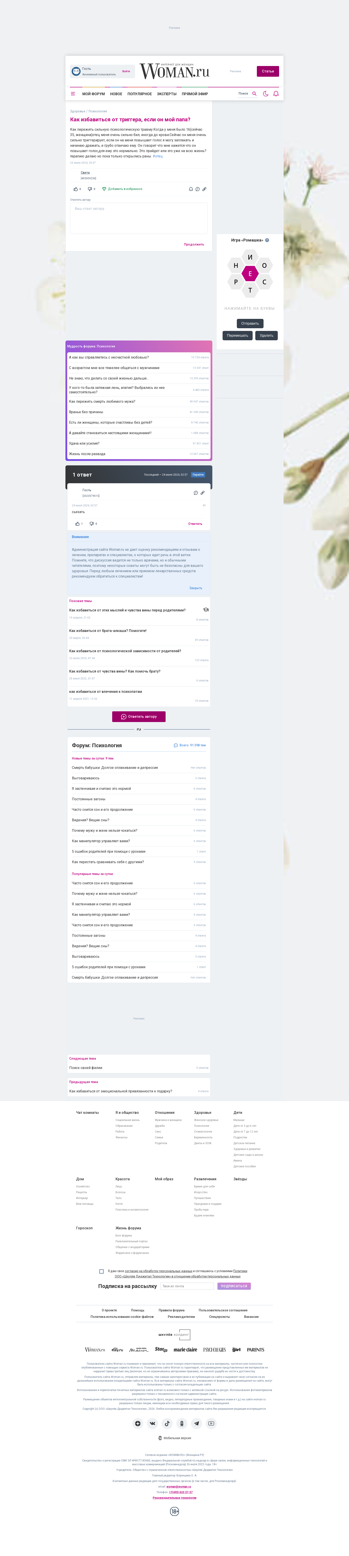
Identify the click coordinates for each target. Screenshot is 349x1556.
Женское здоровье (206, 1120)
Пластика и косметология (132, 1209)
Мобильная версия (177, 1438)
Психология (201, 1125)
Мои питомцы (84, 1203)
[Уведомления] (276, 94)
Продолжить (194, 244)
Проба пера (201, 1209)
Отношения (164, 1112)
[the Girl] (236, 1350)
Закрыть (195, 588)
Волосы (121, 1192)
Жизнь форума (128, 1228)
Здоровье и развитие (246, 1149)
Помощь (137, 1310)
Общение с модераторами (132, 1247)
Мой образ (164, 1179)
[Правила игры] (267, 240)
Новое (116, 94)
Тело (119, 1198)
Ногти (119, 1203)
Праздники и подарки (207, 1203)
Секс (158, 1131)
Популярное (140, 94)
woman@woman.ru (178, 1486)
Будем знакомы (204, 1215)
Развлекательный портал (132, 1241)
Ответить (195, 524)
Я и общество (127, 1112)
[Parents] (255, 1350)
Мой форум (93, 94)
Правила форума (172, 1310)
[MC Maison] (139, 1350)
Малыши (238, 1120)
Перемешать (237, 335)
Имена (237, 1160)
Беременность (203, 1137)
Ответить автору (80, 199)
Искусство (200, 1192)
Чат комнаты (87, 1112)
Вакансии (251, 1317)
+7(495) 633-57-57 (181, 1492)
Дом (80, 1179)
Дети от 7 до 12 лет (245, 1131)
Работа (120, 1131)
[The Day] (117, 1350)
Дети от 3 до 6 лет (244, 1125)
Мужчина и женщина (168, 1120)
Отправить (250, 323)
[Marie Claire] (185, 1350)
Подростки (240, 1137)
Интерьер (82, 1198)
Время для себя (204, 1186)
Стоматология (203, 1131)
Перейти (198, 474)
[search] (248, 93)
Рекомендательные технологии (174, 1497)
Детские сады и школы (248, 1154)
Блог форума (124, 1235)
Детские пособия (244, 1166)
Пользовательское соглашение (223, 1310)
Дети (237, 1112)
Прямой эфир (195, 94)
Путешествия (202, 1198)
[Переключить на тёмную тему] (266, 94)
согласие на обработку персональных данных (158, 1271)
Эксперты (167, 94)
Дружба (160, 1125)
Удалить (266, 335)
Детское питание (244, 1143)
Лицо (119, 1186)
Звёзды (240, 1179)
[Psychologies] (215, 1350)
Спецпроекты (219, 1317)
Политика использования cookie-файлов (122, 1317)
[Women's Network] (174, 1339)
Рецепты (81, 1192)
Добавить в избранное (125, 189)
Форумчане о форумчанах (132, 1253)
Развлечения (205, 1179)
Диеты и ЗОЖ (202, 1143)
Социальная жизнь (128, 1120)
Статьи (268, 71)
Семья (159, 1137)
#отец (158, 156)
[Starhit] (161, 1350)
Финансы (122, 1137)
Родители (161, 1143)
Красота (123, 1179)
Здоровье (77, 111)
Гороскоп (84, 1228)
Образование (124, 1125)
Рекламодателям (181, 1317)
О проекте (109, 1310)
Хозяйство (83, 1186)
